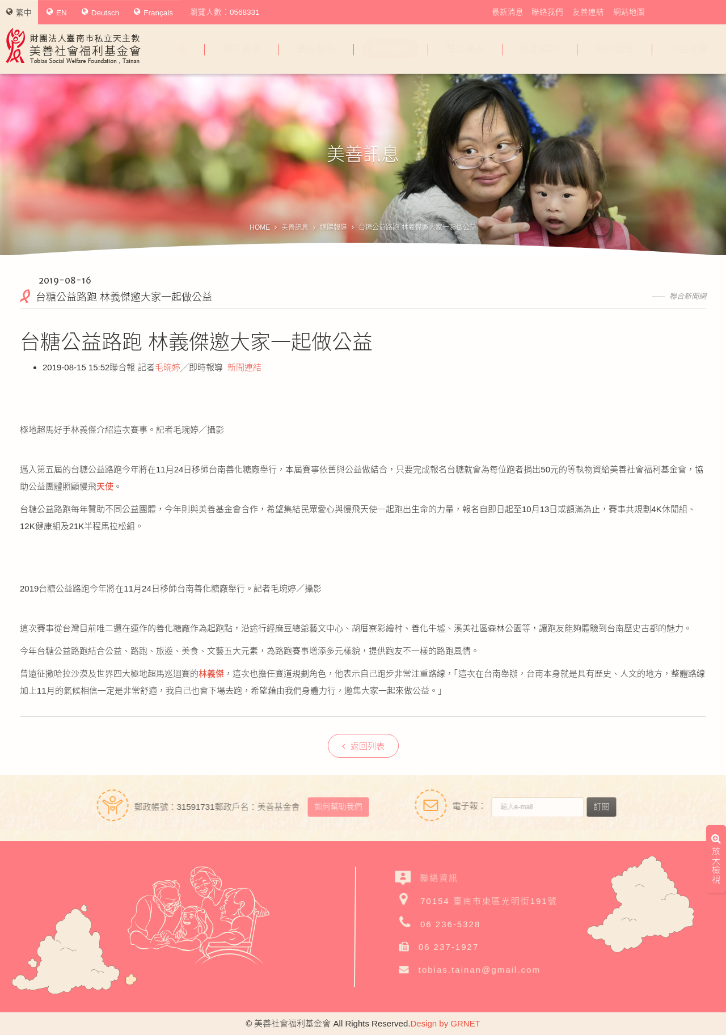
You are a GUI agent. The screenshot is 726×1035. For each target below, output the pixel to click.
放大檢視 (716, 707)
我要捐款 (539, 49)
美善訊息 (391, 49)
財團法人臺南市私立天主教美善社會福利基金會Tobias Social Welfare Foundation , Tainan (73, 46)
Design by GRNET (445, 1023)
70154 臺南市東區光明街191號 (489, 901)
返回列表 (363, 746)
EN (57, 12)
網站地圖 (629, 12)
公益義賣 (688, 49)
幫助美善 (465, 49)
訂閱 (607, 806)
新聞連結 (244, 367)
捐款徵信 (614, 49)
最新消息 (508, 12)
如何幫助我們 (332, 806)
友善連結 (588, 12)
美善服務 (316, 49)
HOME (260, 227)
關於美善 (241, 49)
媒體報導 (333, 227)
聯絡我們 (547, 12)
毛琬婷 (167, 367)
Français (153, 12)
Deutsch (101, 12)
